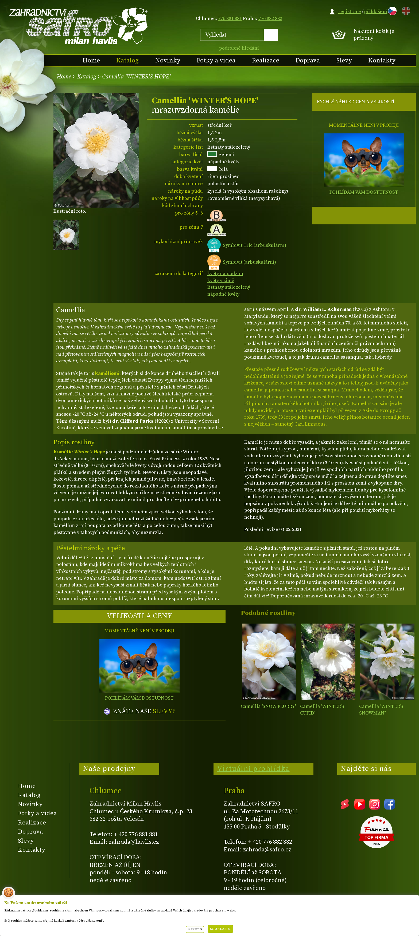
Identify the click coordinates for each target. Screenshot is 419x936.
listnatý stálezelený (228, 287)
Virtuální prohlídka (253, 768)
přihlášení (375, 12)
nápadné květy (223, 294)
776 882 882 (270, 18)
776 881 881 (230, 18)
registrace (349, 12)
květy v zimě (220, 280)
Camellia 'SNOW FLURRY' (268, 706)
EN (405, 10)
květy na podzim (225, 274)
